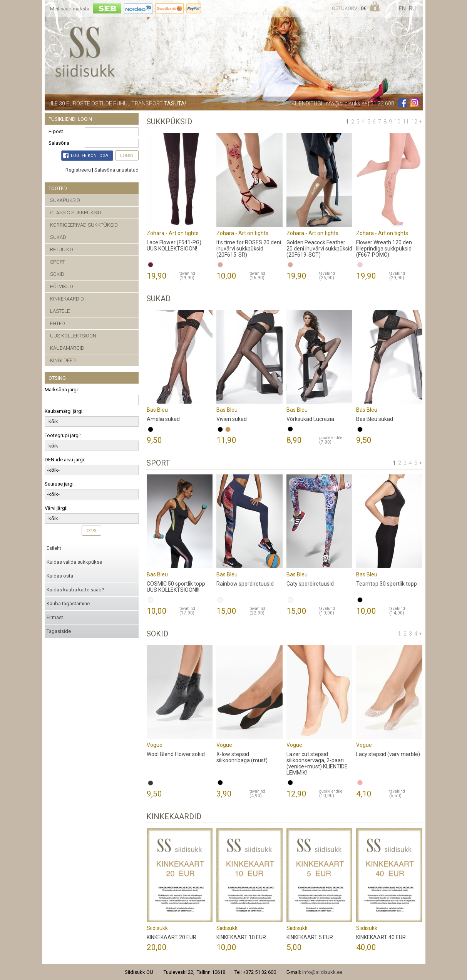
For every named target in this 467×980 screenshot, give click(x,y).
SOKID (57, 274)
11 (406, 122)
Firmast (55, 617)
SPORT (57, 262)
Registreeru (78, 170)
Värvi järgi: (56, 508)
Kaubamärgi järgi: (64, 411)
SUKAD (58, 237)
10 (397, 122)
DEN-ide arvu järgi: (65, 459)
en (402, 8)
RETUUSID (61, 249)
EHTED (57, 323)
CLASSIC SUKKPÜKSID (75, 212)
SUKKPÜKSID (65, 200)
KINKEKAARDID (67, 299)
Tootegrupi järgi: (63, 435)
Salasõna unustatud (116, 170)
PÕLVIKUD (61, 286)
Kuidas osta (60, 576)
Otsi (92, 530)
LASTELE (60, 311)
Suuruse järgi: (60, 484)
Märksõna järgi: (62, 389)
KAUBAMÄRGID (67, 348)
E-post (56, 131)
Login (126, 155)
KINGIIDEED (63, 360)
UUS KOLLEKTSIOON (73, 336)
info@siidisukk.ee (346, 103)
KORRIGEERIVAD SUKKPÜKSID (84, 225)
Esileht (54, 548)
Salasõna (59, 143)
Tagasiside (59, 631)
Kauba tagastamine (68, 603)
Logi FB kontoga (85, 155)
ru (412, 8)
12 (414, 122)
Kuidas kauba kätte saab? (75, 590)
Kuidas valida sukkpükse (74, 562)
